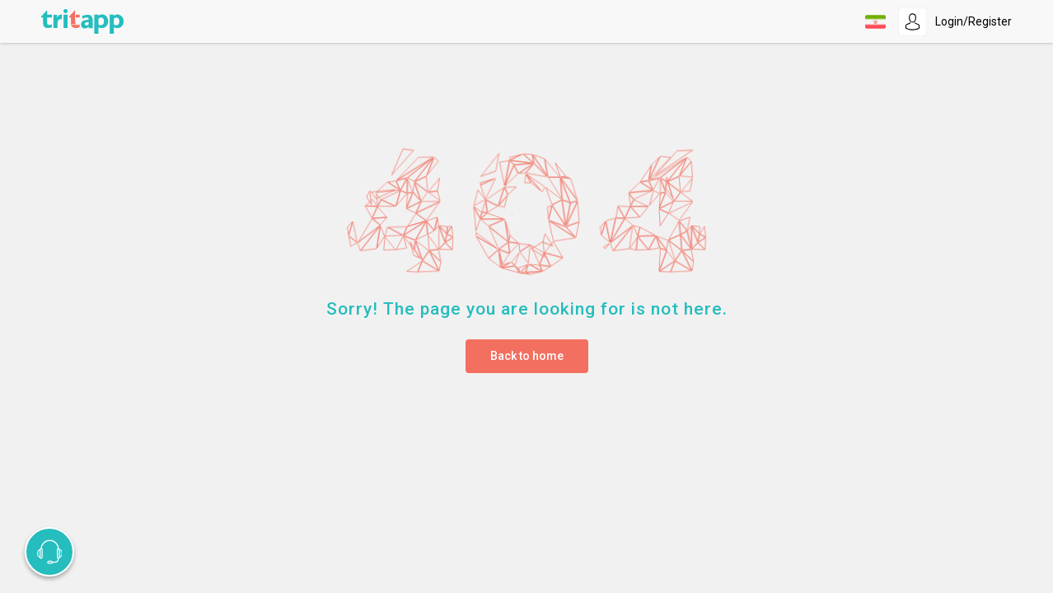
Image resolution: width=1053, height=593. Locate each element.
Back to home (527, 355)
